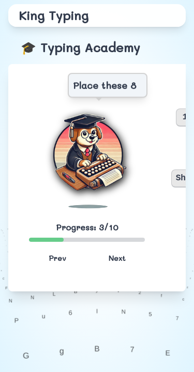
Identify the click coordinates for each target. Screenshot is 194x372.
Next (117, 258)
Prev (57, 258)
